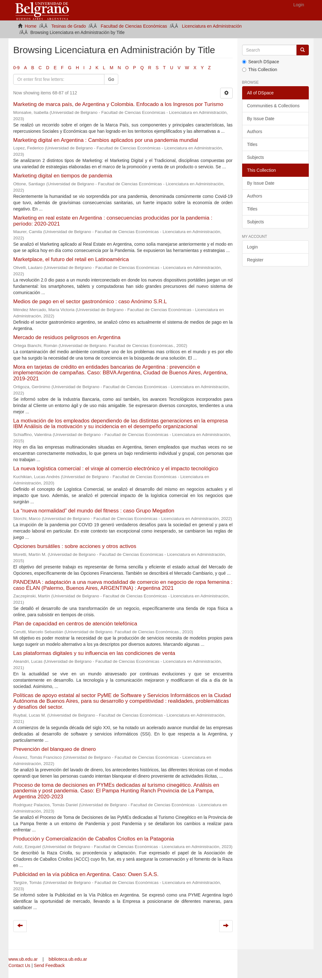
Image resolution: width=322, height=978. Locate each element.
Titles (252, 144)
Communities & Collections (273, 105)
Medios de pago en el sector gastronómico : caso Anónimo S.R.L (90, 302)
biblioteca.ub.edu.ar (67, 959)
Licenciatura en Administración (212, 26)
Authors (254, 131)
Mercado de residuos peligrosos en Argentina (66, 337)
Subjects (255, 157)
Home (30, 26)
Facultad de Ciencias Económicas (134, 26)
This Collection (259, 69)
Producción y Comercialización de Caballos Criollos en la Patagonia (93, 839)
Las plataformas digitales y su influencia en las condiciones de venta (94, 653)
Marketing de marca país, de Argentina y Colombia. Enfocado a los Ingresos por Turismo (118, 104)
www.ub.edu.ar (23, 959)
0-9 (16, 67)
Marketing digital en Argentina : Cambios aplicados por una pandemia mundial (105, 140)
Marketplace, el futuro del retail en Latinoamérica (71, 259)
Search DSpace (260, 61)
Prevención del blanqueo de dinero (54, 749)
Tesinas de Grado (68, 26)
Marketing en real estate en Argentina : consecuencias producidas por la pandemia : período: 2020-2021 (112, 221)
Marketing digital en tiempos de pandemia (62, 176)
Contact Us (19, 965)
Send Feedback (49, 965)
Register (255, 259)
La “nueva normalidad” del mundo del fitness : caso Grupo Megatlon (93, 511)
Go (111, 79)
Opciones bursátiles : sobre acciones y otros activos (74, 546)
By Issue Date (261, 118)
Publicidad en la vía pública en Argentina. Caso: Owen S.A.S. (85, 874)
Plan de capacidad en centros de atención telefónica (75, 624)
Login (252, 246)
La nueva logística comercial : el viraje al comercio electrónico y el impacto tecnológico (115, 469)
